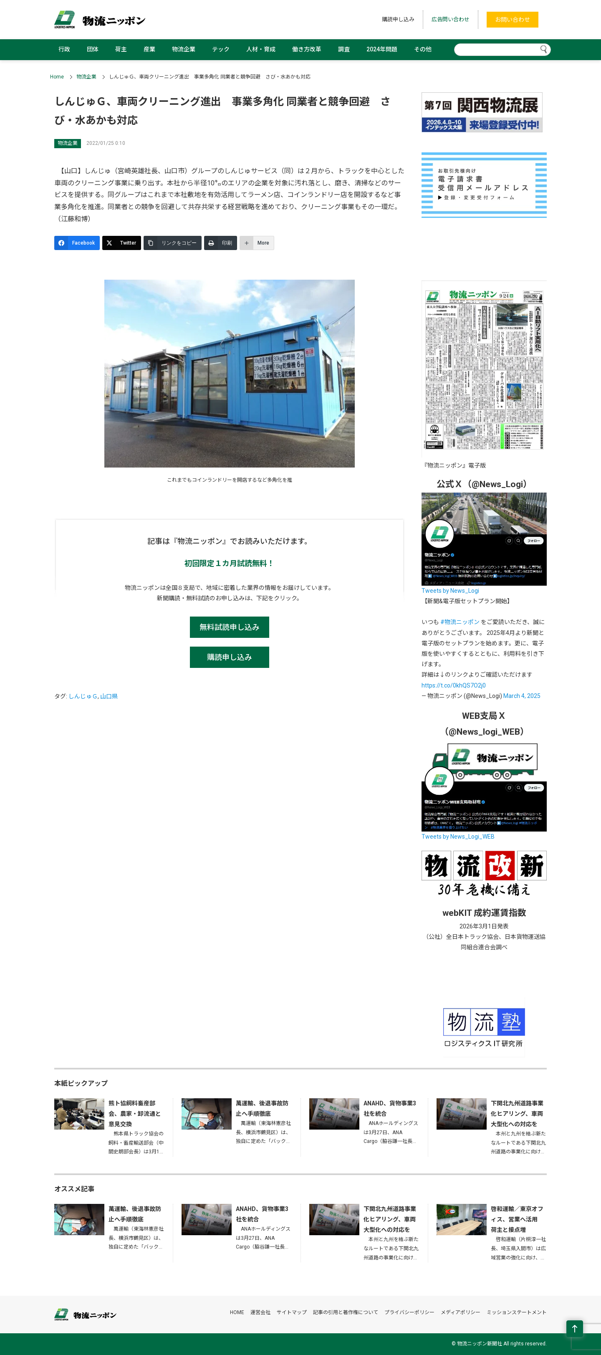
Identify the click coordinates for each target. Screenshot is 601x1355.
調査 (344, 49)
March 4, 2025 (521, 696)
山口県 (109, 696)
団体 (92, 49)
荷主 (121, 49)
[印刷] (220, 243)
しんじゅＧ (83, 696)
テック (221, 49)
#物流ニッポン (460, 622)
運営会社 (260, 1312)
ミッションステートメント (517, 1312)
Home (57, 77)
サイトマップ (292, 1312)
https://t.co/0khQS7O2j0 (454, 685)
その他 (423, 49)
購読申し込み (398, 19)
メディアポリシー (460, 1312)
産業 (149, 49)
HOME (237, 1312)
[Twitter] (121, 243)
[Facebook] (77, 243)
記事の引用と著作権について (345, 1312)
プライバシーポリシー (409, 1312)
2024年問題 (381, 49)
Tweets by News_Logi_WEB (458, 836)
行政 (64, 49)
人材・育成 (260, 49)
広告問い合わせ (451, 19)
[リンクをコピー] (173, 243)
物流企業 (183, 49)
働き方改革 (306, 49)
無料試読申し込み (229, 627)
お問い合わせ (512, 19)
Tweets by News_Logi (450, 590)
